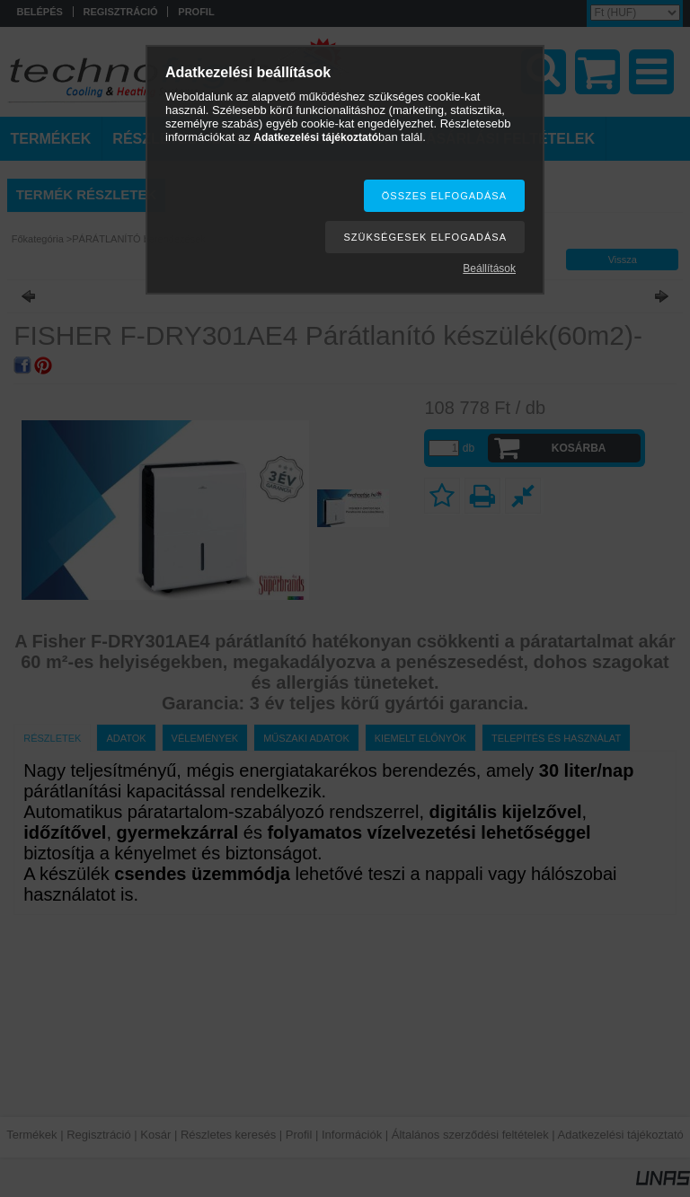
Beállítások (489, 268)
